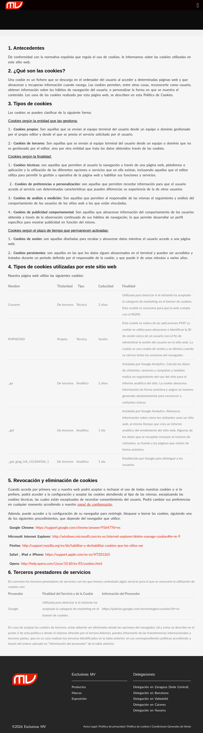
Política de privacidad (112, 726)
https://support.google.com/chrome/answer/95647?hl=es (79, 527)
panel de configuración (95, 504)
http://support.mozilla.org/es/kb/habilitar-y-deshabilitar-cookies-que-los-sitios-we (83, 545)
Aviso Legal (90, 726)
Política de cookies (138, 726)
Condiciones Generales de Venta (171, 726)
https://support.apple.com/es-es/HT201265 (77, 554)
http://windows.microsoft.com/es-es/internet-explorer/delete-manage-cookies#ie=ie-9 (117, 536)
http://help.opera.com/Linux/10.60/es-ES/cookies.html (62, 563)
